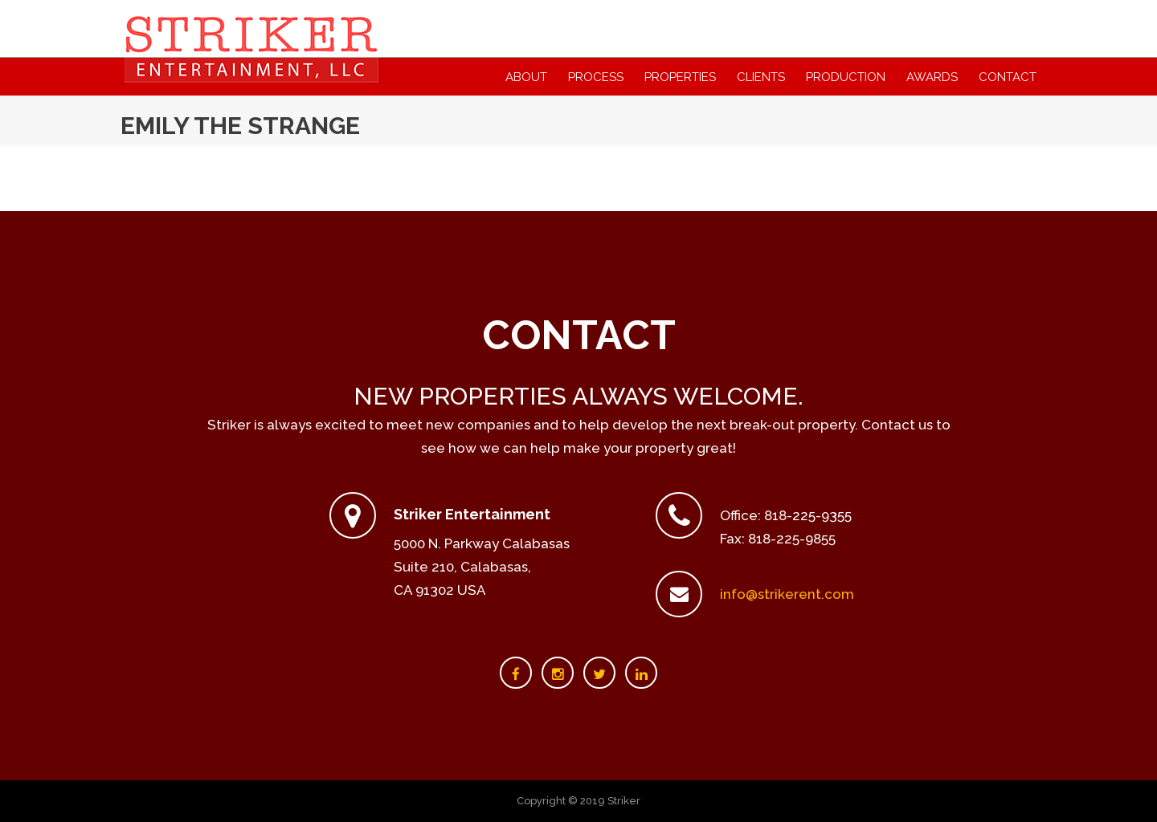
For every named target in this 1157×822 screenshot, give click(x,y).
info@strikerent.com (787, 594)
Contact (1007, 77)
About (526, 77)
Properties (680, 77)
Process (595, 77)
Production (845, 77)
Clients (761, 77)
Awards (932, 77)
